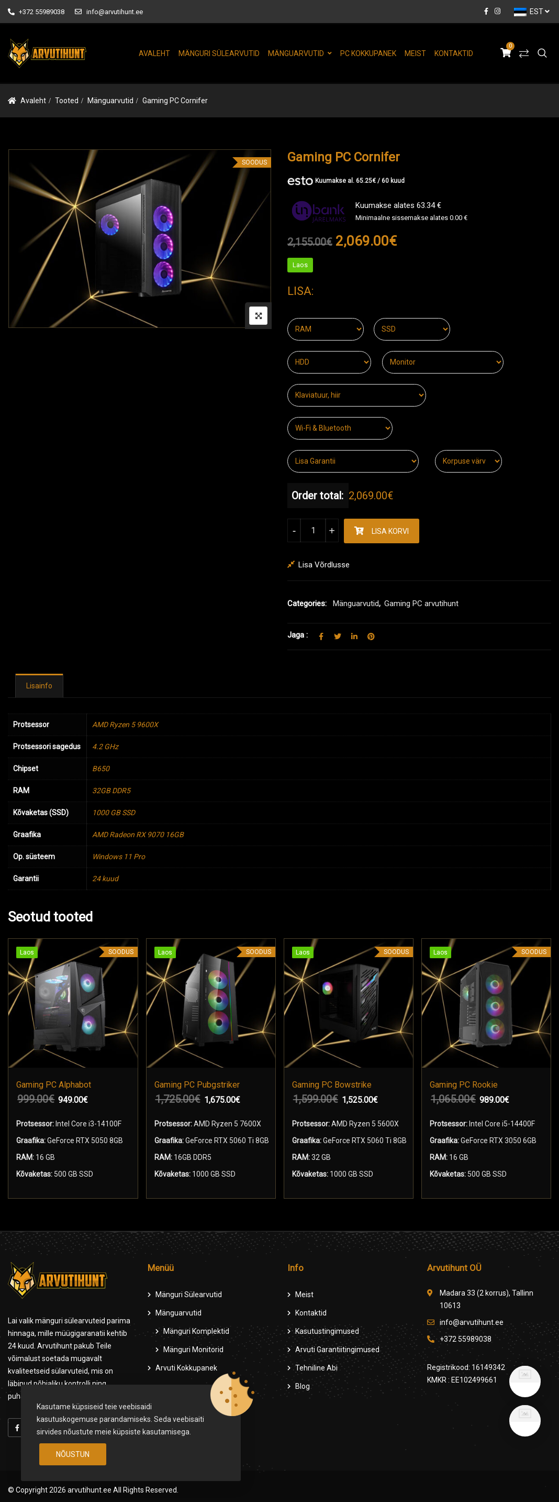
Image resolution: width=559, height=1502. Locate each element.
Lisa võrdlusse (324, 564)
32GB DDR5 (111, 790)
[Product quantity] (313, 530)
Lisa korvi (390, 531)
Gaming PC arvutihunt (421, 603)
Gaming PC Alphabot (53, 1084)
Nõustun (73, 1454)
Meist (415, 53)
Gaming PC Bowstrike (332, 1084)
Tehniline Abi (316, 1368)
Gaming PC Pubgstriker (197, 1084)
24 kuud (105, 878)
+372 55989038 (36, 12)
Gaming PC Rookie (464, 1084)
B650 (100, 768)
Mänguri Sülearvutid (219, 53)
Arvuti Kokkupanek (186, 1368)
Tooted (67, 100)
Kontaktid (453, 53)
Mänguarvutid (296, 53)
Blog (302, 1386)
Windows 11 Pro (118, 856)
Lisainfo (39, 686)
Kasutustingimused (327, 1331)
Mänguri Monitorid (193, 1349)
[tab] (39, 686)
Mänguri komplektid (196, 1331)
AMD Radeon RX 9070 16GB (138, 834)
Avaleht (154, 53)
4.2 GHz (105, 746)
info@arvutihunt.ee (108, 12)
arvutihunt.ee (89, 1490)
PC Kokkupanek (368, 53)
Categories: (307, 603)
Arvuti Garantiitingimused (337, 1349)
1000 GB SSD (113, 812)
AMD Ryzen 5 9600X (125, 724)
